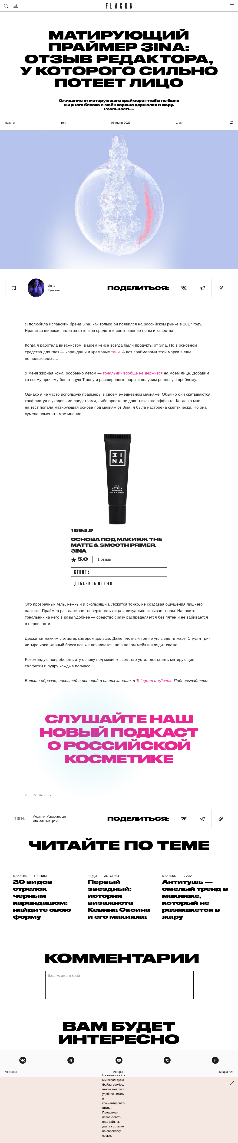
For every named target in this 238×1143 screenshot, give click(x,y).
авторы (118, 1071)
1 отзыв (104, 559)
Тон (63, 122)
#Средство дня (57, 816)
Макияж (10, 122)
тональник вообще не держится (133, 373)
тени (115, 352)
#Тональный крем (45, 821)
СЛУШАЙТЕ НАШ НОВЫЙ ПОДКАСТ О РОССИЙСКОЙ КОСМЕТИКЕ (119, 738)
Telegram (144, 681)
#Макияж (39, 816)
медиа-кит (226, 1071)
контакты (11, 1071)
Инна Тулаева (54, 288)
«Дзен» (165, 681)
